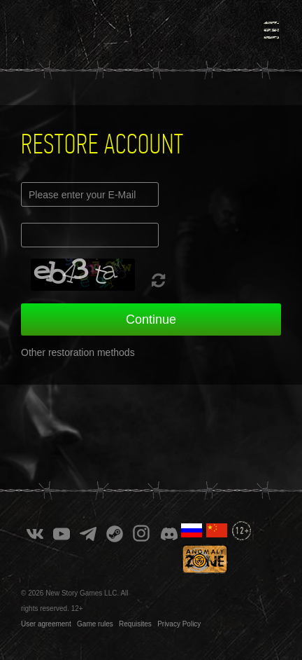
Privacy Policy (179, 624)
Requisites (135, 624)
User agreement (46, 624)
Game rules (95, 624)
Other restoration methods (78, 352)
